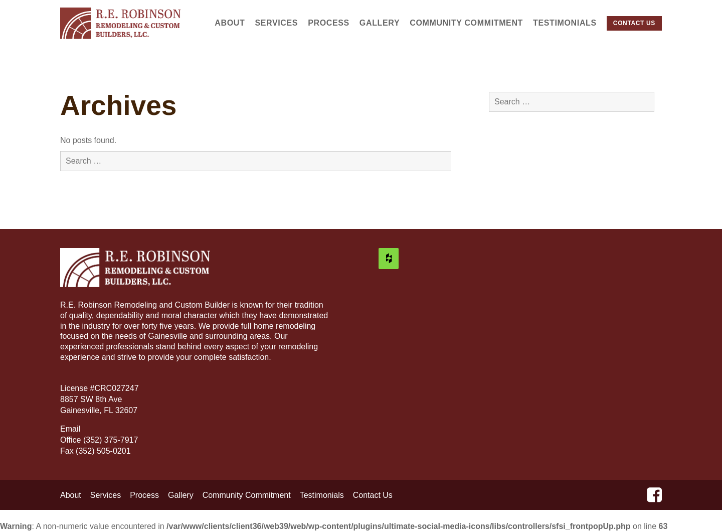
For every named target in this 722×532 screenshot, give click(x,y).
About (230, 23)
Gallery (379, 23)
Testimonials (565, 23)
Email (71, 429)
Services (276, 23)
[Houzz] (389, 258)
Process (328, 23)
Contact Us (634, 23)
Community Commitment (466, 23)
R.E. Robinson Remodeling (120, 23)
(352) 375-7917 (110, 440)
